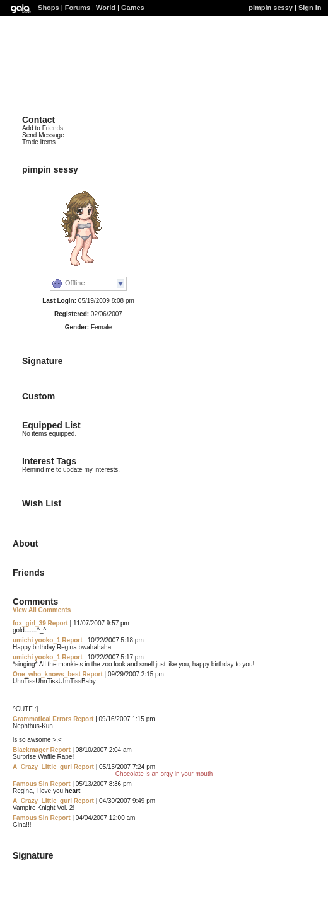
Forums (77, 7)
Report (58, 623)
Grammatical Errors (42, 719)
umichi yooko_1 (37, 640)
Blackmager (31, 749)
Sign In (310, 7)
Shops (48, 7)
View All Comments (42, 610)
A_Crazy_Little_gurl (42, 766)
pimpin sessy (271, 7)
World (105, 7)
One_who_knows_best (47, 674)
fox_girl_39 (29, 623)
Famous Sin (31, 783)
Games (132, 7)
